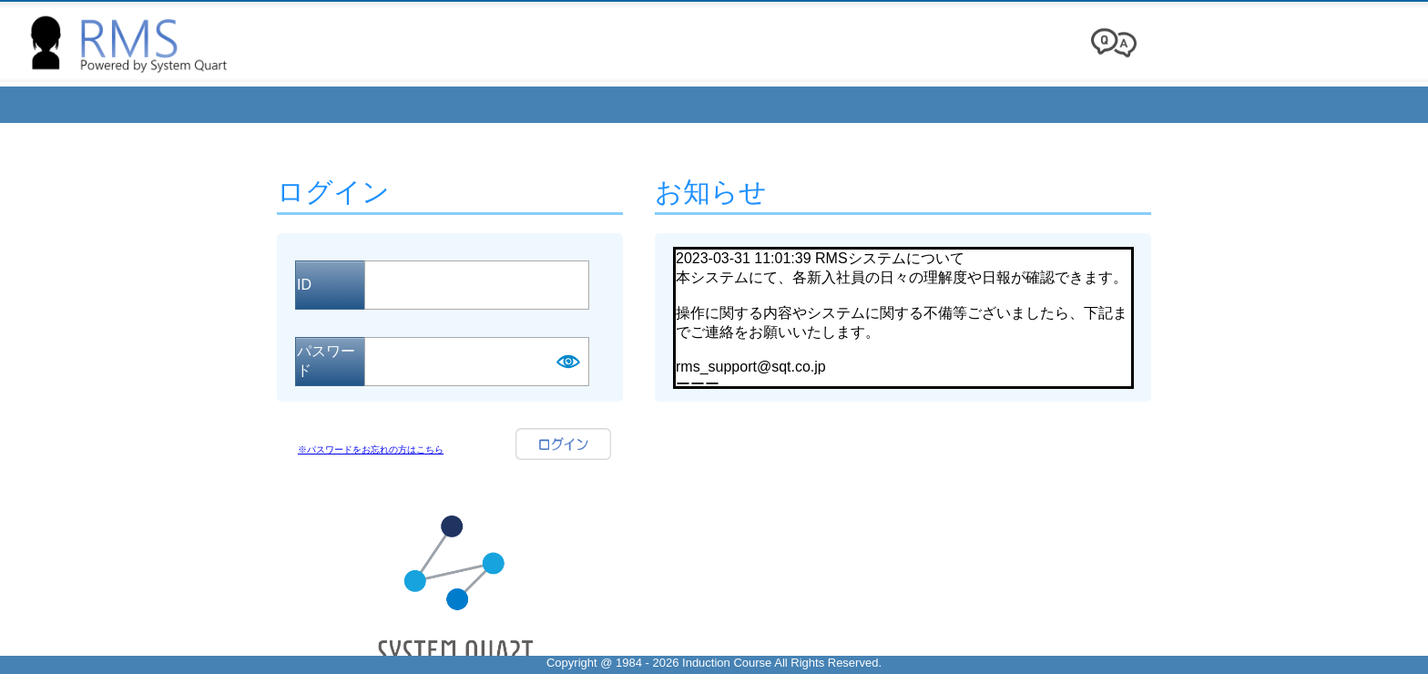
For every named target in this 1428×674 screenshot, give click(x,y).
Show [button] (567, 362)
